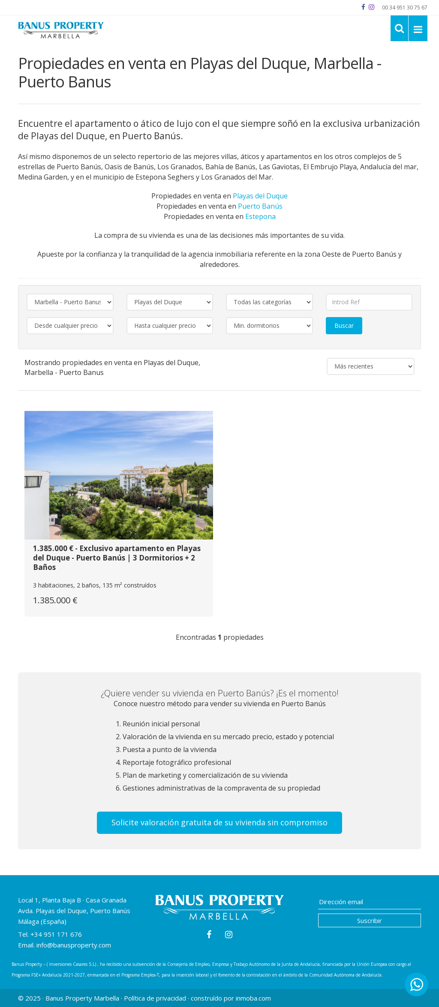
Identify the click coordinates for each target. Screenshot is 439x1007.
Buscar (344, 325)
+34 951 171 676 (56, 934)
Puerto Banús (260, 206)
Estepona (260, 216)
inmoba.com (253, 998)
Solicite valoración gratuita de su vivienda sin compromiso (219, 822)
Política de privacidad (155, 998)
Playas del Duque (260, 196)
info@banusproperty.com (73, 945)
